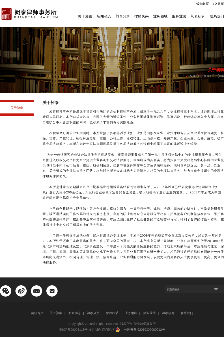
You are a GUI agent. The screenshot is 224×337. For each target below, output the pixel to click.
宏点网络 (108, 329)
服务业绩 (179, 16)
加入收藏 (217, 4)
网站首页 (37, 313)
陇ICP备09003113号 (73, 329)
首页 (192, 76)
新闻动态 (104, 16)
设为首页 (202, 4)
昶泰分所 (123, 16)
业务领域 (160, 16)
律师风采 (141, 16)
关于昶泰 (85, 16)
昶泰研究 (198, 16)
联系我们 (217, 16)
